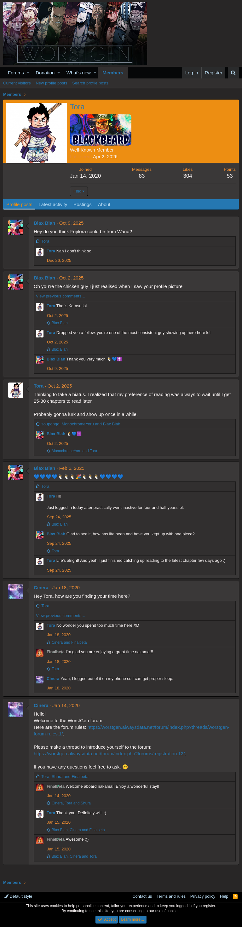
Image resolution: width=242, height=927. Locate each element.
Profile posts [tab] (20, 204)
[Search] (233, 72)
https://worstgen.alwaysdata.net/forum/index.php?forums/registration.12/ (109, 753)
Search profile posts (90, 83)
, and (81, 424)
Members (112, 72)
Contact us (142, 896)
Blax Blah (44, 223)
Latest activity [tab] (53, 204)
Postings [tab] (83, 204)
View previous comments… (61, 296)
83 (142, 176)
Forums (16, 72)
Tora (51, 251)
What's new (78, 72)
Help (224, 896)
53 (230, 176)
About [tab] (104, 204)
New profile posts (51, 83)
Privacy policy (202, 896)
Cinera (41, 587)
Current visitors (17, 83)
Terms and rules (171, 896)
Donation (45, 72)
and (74, 451)
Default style (18, 896)
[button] (28, 72)
